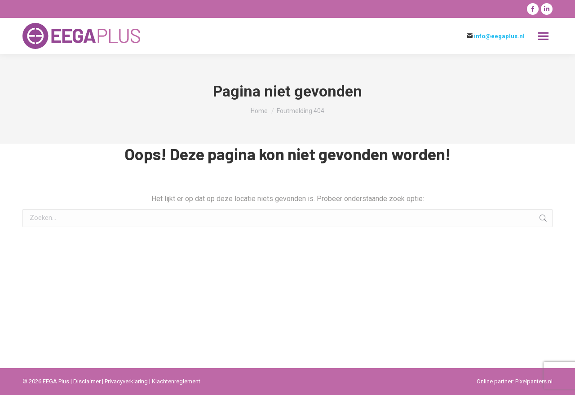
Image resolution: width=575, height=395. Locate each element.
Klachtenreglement (176, 381)
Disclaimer (87, 381)
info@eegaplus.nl (499, 36)
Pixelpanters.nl (534, 381)
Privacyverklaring (127, 381)
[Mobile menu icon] (543, 36)
